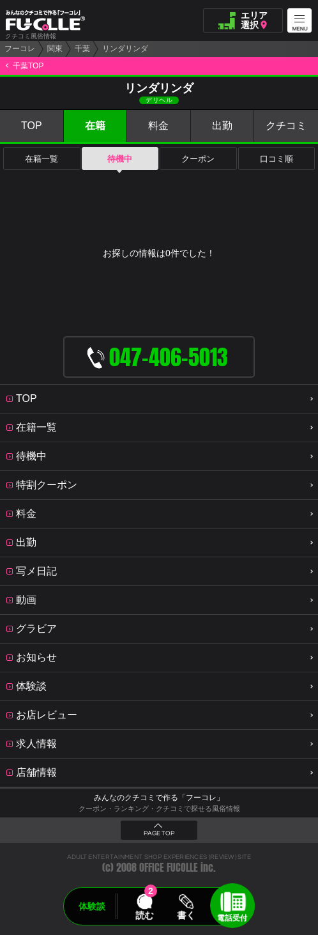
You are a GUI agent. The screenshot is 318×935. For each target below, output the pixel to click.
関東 (55, 48)
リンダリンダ (125, 48)
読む (144, 915)
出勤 (222, 125)
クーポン (198, 159)
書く (186, 915)
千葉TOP (28, 65)
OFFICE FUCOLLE (168, 867)
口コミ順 (276, 159)
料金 (158, 125)
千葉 (82, 48)
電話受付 (232, 917)
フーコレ (19, 48)
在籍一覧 (41, 159)
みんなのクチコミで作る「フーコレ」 (159, 797)
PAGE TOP (159, 833)
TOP (31, 125)
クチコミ (286, 125)
